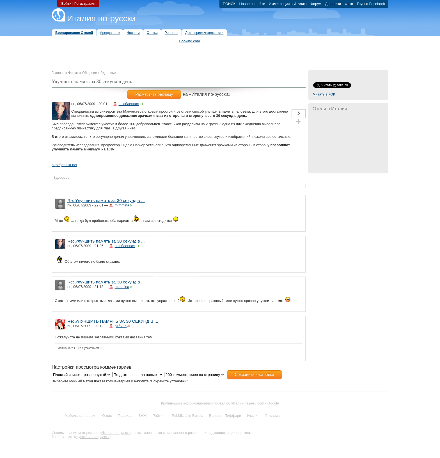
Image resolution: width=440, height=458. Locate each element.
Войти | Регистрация (78, 3)
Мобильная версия (80, 415)
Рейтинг (159, 415)
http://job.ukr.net (64, 165)
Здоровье (108, 73)
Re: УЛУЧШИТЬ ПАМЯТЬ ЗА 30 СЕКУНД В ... (112, 321)
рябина (120, 326)
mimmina (121, 205)
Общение (89, 73)
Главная (58, 73)
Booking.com (189, 41)
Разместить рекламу (154, 94)
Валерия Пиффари (225, 415)
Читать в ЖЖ (324, 94)
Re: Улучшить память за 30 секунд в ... (106, 200)
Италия (253, 415)
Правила (125, 415)
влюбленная (128, 104)
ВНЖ (142, 415)
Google (273, 403)
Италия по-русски (101, 18)
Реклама (272, 415)
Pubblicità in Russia (187, 415)
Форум (73, 73)
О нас (107, 415)
